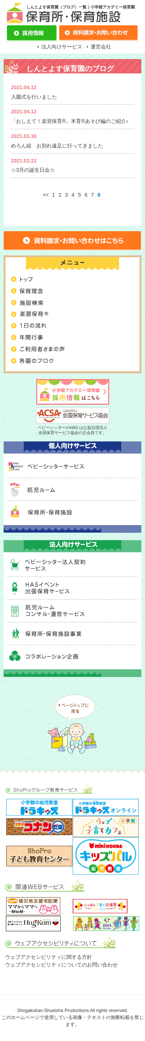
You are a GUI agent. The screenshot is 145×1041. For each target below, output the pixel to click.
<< (46, 195)
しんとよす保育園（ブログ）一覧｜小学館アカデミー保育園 (80, 7)
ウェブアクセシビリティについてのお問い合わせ (61, 965)
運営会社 (101, 47)
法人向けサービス (61, 47)
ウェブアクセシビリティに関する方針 (48, 957)
